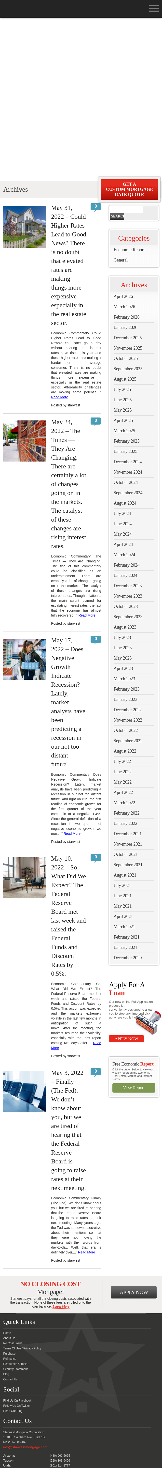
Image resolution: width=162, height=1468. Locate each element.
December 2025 (128, 178)
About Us (9, 1179)
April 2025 (123, 261)
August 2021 (125, 716)
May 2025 (123, 251)
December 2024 (128, 302)
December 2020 (128, 798)
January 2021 (125, 788)
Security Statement (15, 1210)
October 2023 (126, 447)
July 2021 (122, 726)
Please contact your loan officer (25, 1408)
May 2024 (123, 375)
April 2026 (123, 137)
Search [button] (117, 57)
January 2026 (125, 168)
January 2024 (125, 416)
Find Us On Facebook (17, 1241)
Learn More (61, 1147)
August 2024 (125, 344)
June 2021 (123, 736)
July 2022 (122, 602)
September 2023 (128, 457)
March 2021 (124, 767)
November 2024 (128, 313)
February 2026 (126, 158)
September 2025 (128, 209)
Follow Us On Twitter (16, 1247)
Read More (59, 238)
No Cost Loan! (12, 1184)
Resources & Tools (15, 1205)
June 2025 (123, 240)
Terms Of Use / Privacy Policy (22, 1189)
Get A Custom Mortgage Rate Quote (129, 30)
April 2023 (123, 509)
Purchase (9, 1194)
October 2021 (126, 695)
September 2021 (128, 705)
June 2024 (123, 364)
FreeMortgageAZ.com (66, 1455)
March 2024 (124, 395)
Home (7, 1174)
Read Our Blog (12, 1252)
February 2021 (126, 778)
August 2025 (125, 220)
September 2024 (128, 333)
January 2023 (125, 540)
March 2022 (124, 643)
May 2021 (123, 747)
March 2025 (124, 271)
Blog (6, 1215)
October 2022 (126, 571)
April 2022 (123, 633)
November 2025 (128, 189)
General (121, 101)
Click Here (10, 1394)
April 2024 (123, 385)
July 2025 (122, 230)
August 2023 (125, 468)
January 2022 (125, 664)
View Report (134, 929)
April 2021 (123, 757)
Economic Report (129, 90)
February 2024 (126, 406)
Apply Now (126, 880)
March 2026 (124, 147)
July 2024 (122, 354)
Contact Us (10, 1220)
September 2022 (128, 581)
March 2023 (124, 519)
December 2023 (128, 426)
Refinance (9, 1200)
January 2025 (125, 292)
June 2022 (123, 612)
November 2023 (128, 437)
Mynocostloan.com (98, 1455)
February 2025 (126, 282)
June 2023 (123, 488)
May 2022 (123, 623)
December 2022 (128, 550)
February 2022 (126, 654)
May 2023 (123, 499)
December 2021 (128, 674)
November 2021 (128, 685)
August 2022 (125, 592)
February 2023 (126, 530)
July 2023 (122, 478)
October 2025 (126, 199)
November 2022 (128, 561)
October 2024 (126, 323)
